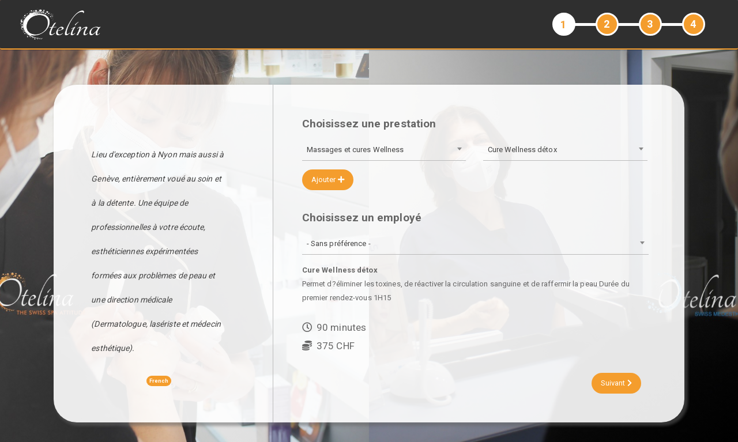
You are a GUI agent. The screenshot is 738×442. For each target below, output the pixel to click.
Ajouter (327, 179)
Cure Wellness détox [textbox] (522, 149)
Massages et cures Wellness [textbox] (355, 149)
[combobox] (384, 151)
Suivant (616, 383)
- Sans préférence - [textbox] (339, 243)
